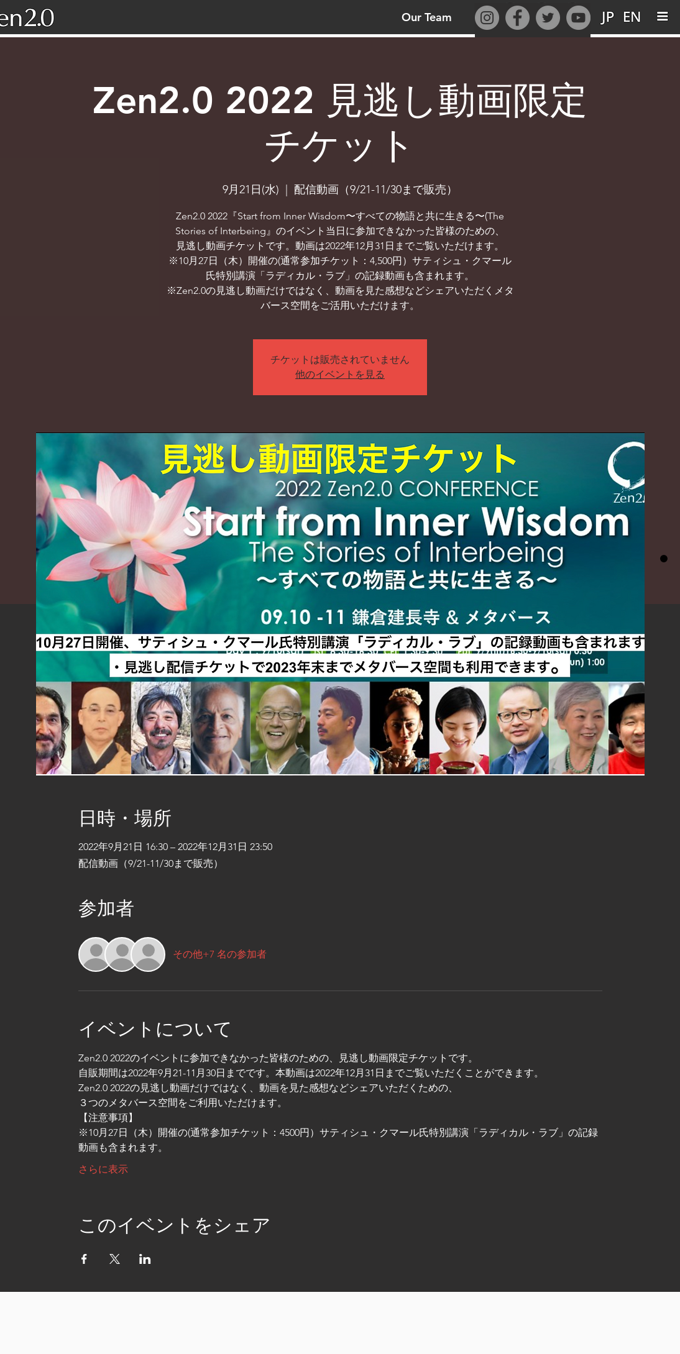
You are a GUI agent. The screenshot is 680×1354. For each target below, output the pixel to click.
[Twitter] (548, 18)
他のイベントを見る (340, 374)
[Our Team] (426, 17)
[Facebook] (517, 18)
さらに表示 (103, 1169)
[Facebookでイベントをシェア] (84, 1259)
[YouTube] (578, 18)
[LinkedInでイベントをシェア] (145, 1259)
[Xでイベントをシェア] (115, 1259)
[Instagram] (487, 18)
